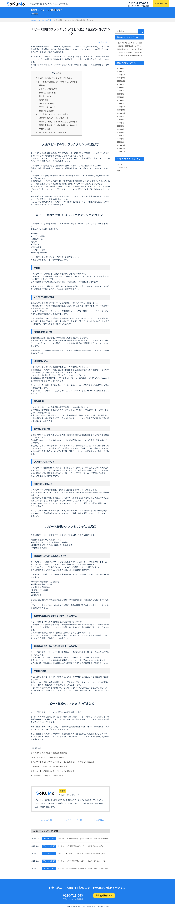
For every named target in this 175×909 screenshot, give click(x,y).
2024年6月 (121, 125)
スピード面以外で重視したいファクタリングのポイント (58, 82)
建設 (118, 169)
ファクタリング (122, 166)
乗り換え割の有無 (46, 103)
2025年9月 (121, 84)
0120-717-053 (138, 3)
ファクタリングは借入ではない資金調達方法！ (50, 766)
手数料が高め (44, 129)
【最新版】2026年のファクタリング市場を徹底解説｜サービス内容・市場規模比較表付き (130, 46)
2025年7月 (121, 90)
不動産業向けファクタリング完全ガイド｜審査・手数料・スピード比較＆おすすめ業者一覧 (130, 49)
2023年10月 (121, 150)
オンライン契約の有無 (48, 89)
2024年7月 (121, 122)
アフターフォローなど (48, 107)
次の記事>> (99, 820)
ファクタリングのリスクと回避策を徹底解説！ (50, 753)
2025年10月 (121, 81)
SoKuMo (33, 20)
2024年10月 (121, 112)
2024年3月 (121, 135)
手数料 (42, 85)
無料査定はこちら (161, 3)
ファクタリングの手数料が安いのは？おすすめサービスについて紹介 (82, 861)
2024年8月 (121, 119)
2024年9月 (121, 116)
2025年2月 (121, 100)
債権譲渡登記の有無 (47, 93)
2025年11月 (121, 78)
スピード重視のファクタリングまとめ (51, 132)
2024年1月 (121, 141)
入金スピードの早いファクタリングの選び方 (54, 78)
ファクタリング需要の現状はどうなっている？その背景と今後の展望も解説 (84, 839)
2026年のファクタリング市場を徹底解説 (47, 757)
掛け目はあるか (45, 96)
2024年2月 (121, 138)
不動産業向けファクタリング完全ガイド (47, 775)
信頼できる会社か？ (47, 111)
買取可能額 (43, 100)
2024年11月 (121, 109)
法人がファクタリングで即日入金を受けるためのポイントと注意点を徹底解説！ (63, 762)
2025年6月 (121, 93)
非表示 (58, 73)
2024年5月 (121, 128)
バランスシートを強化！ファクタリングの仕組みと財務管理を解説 (81, 854)
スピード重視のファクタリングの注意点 (52, 114)
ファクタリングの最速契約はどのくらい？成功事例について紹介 (81, 846)
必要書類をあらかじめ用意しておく (53, 118)
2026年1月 (121, 71)
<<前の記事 (46, 820)
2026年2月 (121, 68)
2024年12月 (121, 106)
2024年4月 (121, 131)
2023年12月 (121, 144)
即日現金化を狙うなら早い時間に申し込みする (58, 125)
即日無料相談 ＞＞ (104, 895)
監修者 (62, 791)
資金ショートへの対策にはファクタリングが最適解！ (52, 771)
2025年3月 (121, 97)
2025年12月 (121, 74)
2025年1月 (121, 103)
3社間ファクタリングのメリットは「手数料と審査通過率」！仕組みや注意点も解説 (130, 43)
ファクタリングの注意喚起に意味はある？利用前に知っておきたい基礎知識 (84, 869)
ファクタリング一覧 (45, 20)
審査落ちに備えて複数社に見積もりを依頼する (58, 122)
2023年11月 (121, 147)
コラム (119, 163)
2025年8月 (121, 87)
